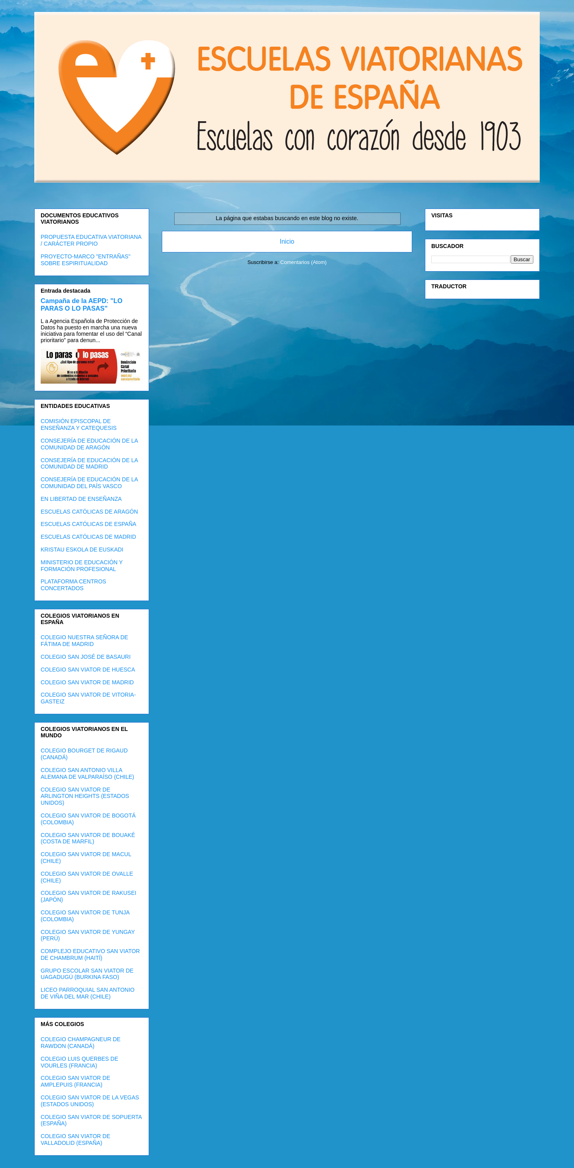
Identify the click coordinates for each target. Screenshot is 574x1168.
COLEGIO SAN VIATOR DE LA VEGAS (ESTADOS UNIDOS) (90, 1100)
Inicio (287, 241)
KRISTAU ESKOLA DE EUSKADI (82, 549)
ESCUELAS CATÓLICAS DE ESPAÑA (88, 524)
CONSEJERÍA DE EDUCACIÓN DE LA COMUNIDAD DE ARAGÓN (89, 444)
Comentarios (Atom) (303, 262)
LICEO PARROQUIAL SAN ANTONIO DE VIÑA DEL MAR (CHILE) (87, 993)
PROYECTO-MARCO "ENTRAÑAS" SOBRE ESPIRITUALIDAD (85, 259)
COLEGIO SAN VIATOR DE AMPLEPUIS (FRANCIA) (75, 1081)
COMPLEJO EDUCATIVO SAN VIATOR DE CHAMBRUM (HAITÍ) (90, 954)
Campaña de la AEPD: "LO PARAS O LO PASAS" (81, 304)
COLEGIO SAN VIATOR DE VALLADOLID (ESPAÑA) (75, 1139)
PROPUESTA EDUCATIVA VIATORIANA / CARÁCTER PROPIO (91, 240)
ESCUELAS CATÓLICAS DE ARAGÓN (89, 511)
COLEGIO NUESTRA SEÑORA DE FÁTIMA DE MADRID (84, 640)
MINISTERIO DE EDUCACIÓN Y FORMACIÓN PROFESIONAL (82, 565)
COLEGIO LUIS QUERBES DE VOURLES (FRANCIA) (79, 1062)
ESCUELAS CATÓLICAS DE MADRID (88, 537)
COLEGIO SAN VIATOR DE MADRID (87, 682)
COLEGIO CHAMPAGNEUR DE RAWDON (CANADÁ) (80, 1042)
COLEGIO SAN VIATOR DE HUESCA (88, 669)
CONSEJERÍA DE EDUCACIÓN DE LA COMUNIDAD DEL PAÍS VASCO (89, 482)
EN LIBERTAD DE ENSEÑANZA (81, 499)
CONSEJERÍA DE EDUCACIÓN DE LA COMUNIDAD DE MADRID (89, 463)
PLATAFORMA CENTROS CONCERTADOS (73, 584)
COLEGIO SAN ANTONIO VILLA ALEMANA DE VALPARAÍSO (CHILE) (87, 773)
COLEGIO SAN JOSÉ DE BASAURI (86, 657)
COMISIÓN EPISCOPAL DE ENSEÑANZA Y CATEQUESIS (79, 424)
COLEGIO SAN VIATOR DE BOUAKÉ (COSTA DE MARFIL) (88, 838)
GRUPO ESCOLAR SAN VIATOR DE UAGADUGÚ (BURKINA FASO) (87, 974)
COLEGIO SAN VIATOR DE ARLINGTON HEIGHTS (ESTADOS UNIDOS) (85, 796)
